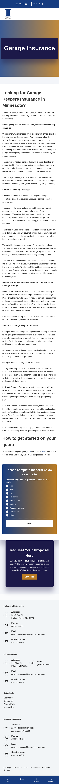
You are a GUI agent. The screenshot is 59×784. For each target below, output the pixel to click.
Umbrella (13, 504)
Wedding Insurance (17, 508)
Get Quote (38, 4)
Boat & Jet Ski (15, 501)
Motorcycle (14, 497)
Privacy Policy (9, 704)
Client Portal (21, 4)
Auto (11, 486)
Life (11, 493)
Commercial (14, 511)
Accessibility (8, 707)
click (44, 452)
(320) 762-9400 (17, 739)
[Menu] (54, 14)
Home (12, 490)
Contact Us (8, 701)
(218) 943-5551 (43, 665)
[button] (29, 577)
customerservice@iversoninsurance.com (28, 634)
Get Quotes (8, 698)
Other (12, 515)
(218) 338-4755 (17, 626)
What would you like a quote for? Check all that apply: (27, 481)
